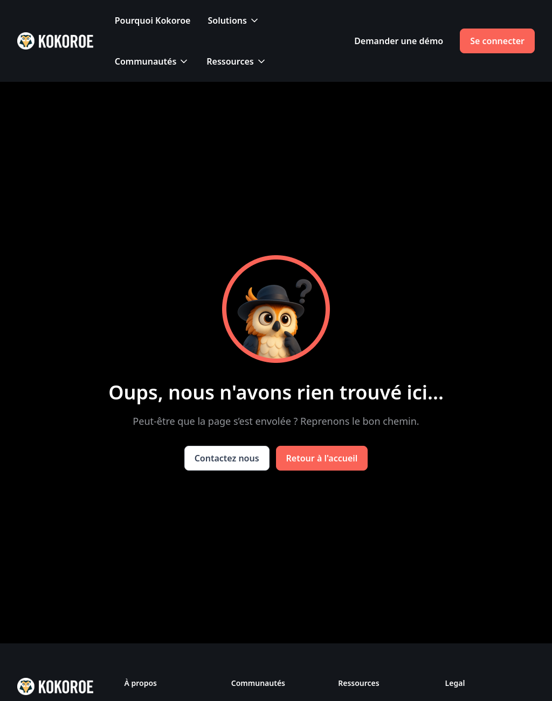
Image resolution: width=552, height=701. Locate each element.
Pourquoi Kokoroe (153, 20)
